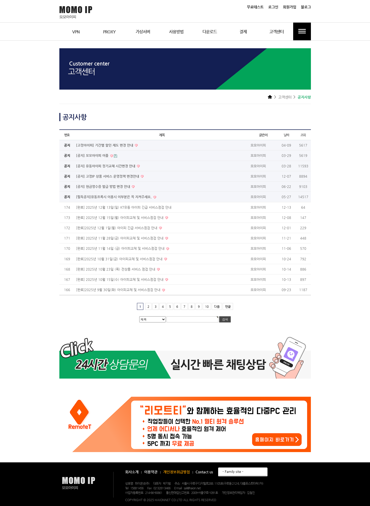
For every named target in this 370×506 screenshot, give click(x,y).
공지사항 (304, 97)
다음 (217, 306)
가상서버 (143, 31)
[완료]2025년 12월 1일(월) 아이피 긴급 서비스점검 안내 (117, 228)
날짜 (286, 135)
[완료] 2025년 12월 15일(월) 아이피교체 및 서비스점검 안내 (120, 217)
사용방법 (176, 31)
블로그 (306, 7)
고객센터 (276, 31)
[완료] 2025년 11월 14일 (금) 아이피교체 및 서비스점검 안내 (120, 248)
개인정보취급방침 (176, 472)
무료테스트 (255, 7)
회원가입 (289, 7)
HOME (269, 97)
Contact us (204, 472)
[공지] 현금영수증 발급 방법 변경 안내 (103, 186)
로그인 (273, 7)
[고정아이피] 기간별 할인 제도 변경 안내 (105, 145)
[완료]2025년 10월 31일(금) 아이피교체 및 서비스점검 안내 (119, 259)
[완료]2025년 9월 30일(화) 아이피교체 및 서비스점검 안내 (118, 290)
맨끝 (228, 306)
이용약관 (151, 472)
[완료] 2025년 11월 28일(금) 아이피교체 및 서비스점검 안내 (120, 238)
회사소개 (131, 472)
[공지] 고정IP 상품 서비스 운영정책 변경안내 (108, 176)
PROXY (109, 31)
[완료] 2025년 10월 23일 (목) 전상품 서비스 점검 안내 (116, 269)
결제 (243, 31)
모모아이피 (78, 483)
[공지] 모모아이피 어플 (92, 155)
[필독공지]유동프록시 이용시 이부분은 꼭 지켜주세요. (114, 197)
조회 (303, 135)
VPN (76, 31)
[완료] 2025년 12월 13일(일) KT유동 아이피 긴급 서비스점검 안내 (123, 207)
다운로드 (209, 31)
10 (207, 306)
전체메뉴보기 (302, 31)
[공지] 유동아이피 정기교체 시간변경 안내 (106, 166)
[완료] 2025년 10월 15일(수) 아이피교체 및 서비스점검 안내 (120, 279)
